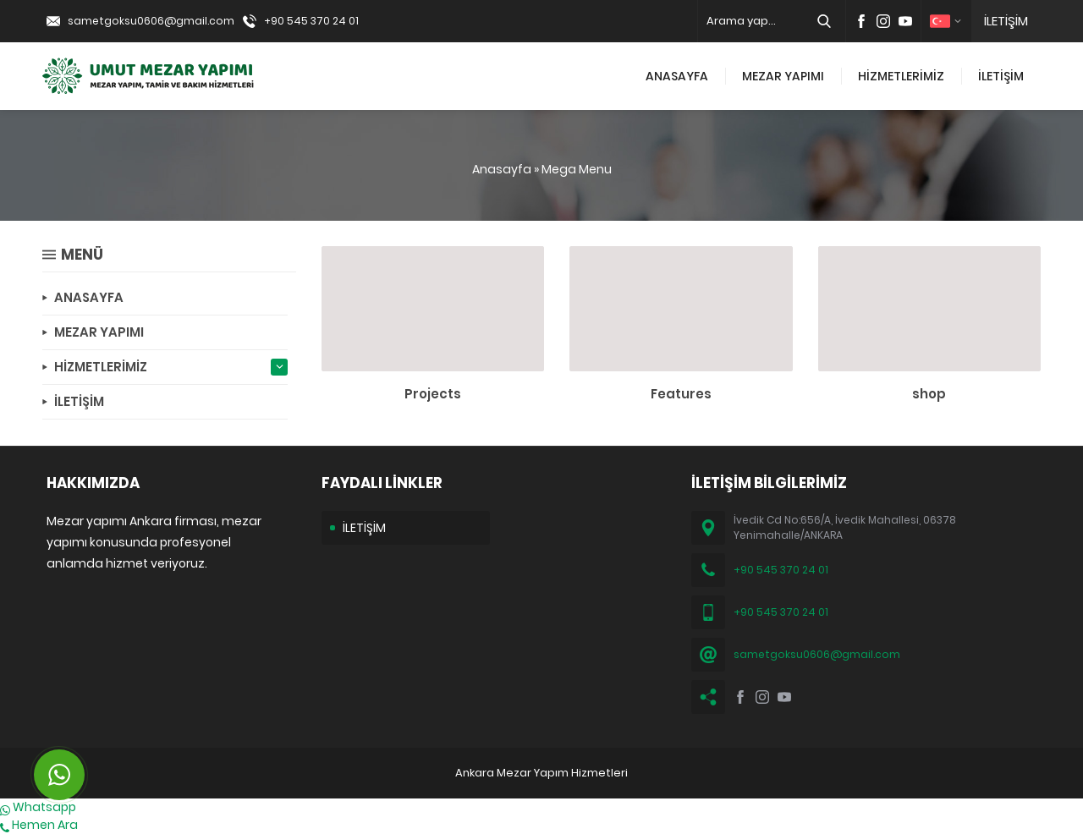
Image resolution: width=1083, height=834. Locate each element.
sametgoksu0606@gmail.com (151, 21)
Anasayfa (501, 169)
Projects (432, 394)
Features (681, 394)
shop (929, 394)
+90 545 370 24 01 (311, 21)
